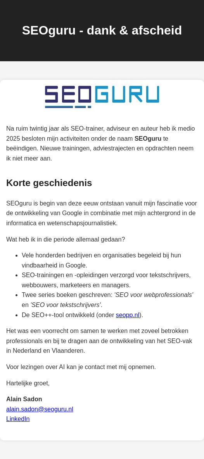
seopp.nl (128, 315)
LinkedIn (18, 419)
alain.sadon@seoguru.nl (39, 409)
